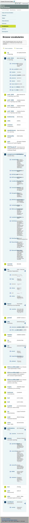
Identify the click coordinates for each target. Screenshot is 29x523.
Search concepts (19, 48)
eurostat (9, 264)
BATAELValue (14, 174)
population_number (14, 75)
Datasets (4, 15)
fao (8, 269)
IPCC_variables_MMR (14, 330)
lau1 (8, 398)
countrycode (14, 63)
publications (11, 428)
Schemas (4, 23)
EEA (8, 1)
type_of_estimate (14, 87)
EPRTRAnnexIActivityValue (14, 199)
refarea (13, 288)
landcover (10, 392)
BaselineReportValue (14, 170)
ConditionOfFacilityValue (14, 181)
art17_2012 (10, 105)
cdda (8, 120)
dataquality (10, 136)
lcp (8, 411)
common (10, 124)
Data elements (5, 20)
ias (8, 340)
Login (17, 3)
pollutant (14, 361)
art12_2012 (10, 58)
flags (13, 279)
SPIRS (13, 471)
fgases (9, 303)
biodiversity (10, 116)
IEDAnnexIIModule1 (12, 367)
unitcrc (13, 296)
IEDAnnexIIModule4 (12, 379)
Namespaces (5, 31)
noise (9, 422)
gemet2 (9, 317)
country (13, 507)
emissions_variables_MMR (14, 327)
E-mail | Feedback (6, 518)
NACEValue (14, 221)
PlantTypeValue (14, 238)
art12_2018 (10, 94)
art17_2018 (10, 111)
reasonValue (14, 451)
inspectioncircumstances (14, 356)
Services (4, 28)
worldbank (10, 502)
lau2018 (9, 406)
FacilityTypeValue (14, 205)
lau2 (8, 402)
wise (8, 496)
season (13, 81)
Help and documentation (7, 12)
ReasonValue (14, 242)
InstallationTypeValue (14, 217)
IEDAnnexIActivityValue (14, 209)
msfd (8, 417)
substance (14, 477)
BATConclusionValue (14, 177)
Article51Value (14, 159)
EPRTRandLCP (11, 147)
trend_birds (14, 84)
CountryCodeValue (14, 187)
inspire (9, 386)
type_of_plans (14, 90)
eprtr (8, 141)
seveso (9, 438)
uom (8, 490)
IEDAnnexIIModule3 (12, 372)
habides (9, 334)
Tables (3, 18)
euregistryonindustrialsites (12, 154)
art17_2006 (10, 100)
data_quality (14, 69)
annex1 (13, 351)
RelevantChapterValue (14, 250)
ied (8, 345)
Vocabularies (5, 26)
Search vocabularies (9, 48)
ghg (8, 321)
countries (14, 309)
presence (14, 78)
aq (8, 52)
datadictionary (11, 130)
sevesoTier (14, 465)
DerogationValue (14, 193)
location (13, 72)
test (8, 486)
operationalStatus (14, 443)
